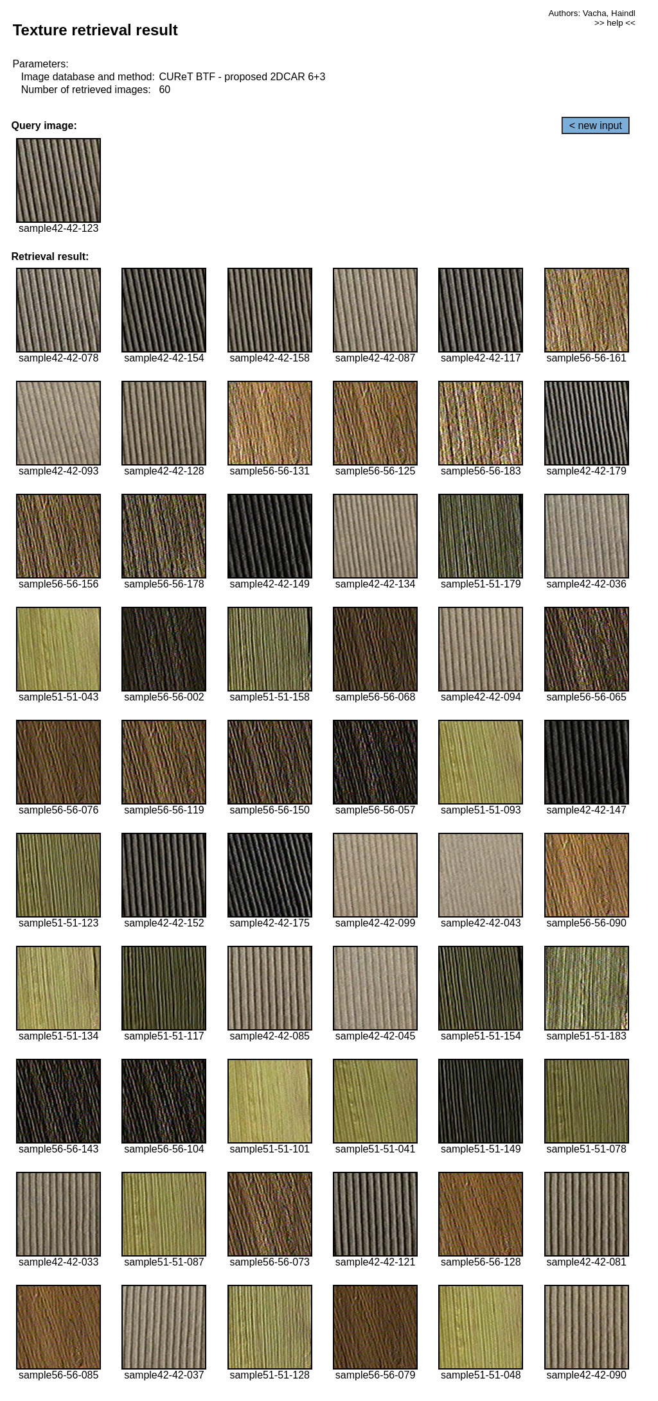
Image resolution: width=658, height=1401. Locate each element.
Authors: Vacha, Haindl (591, 13)
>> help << (615, 23)
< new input (595, 125)
